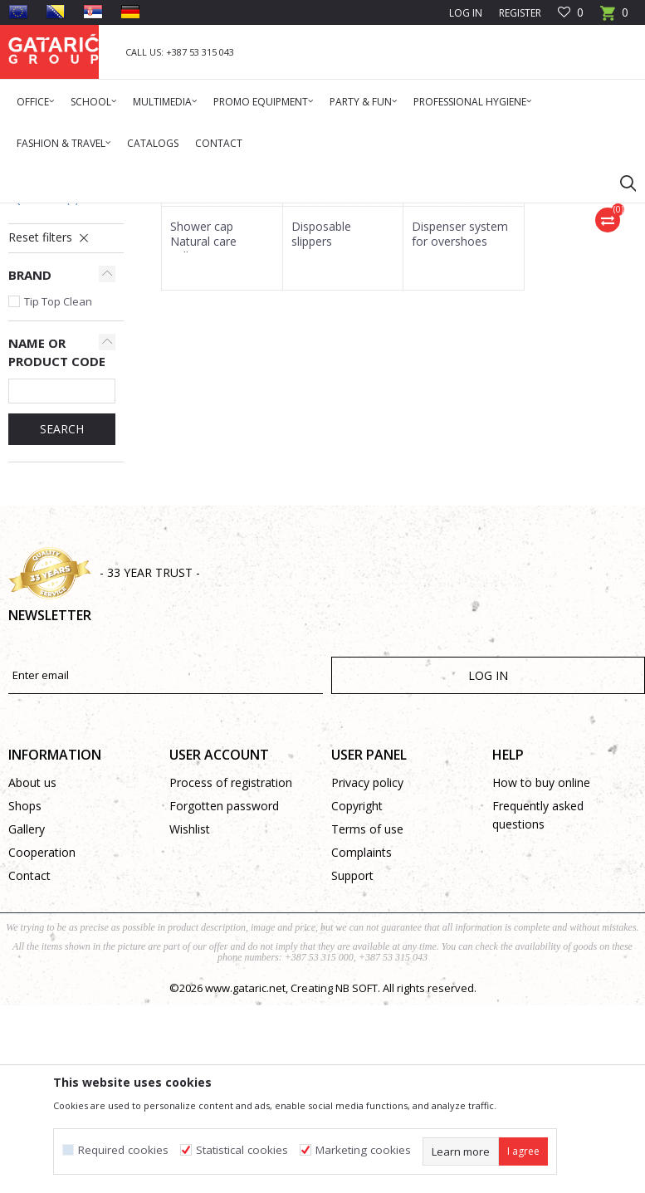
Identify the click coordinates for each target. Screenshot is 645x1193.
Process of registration (230, 986)
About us (32, 986)
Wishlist (189, 1032)
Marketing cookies (363, 1150)
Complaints (361, 1055)
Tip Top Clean (58, 504)
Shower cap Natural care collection (203, 445)
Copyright (357, 1009)
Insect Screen (50, 327)
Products (108, 214)
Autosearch (450, 273)
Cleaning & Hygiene (186, 214)
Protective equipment (294, 214)
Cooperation (42, 1055)
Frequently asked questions (538, 1018)
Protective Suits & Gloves (55, 356)
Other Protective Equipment (54, 394)
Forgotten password (224, 1009)
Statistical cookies (242, 1150)
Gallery (26, 1032)
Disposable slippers (321, 437)
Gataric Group (42, 214)
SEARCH (62, 632)
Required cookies (123, 1150)
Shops (25, 1009)
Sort (514, 273)
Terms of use (367, 1032)
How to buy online (541, 986)
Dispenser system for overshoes (460, 437)
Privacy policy (367, 986)
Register (520, 13)
